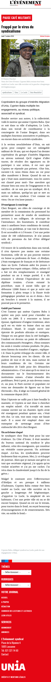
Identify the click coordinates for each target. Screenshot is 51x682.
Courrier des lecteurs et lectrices (16, 611)
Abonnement (6, 627)
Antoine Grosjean (45, 36)
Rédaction (5, 606)
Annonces (5, 632)
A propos (5, 602)
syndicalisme (7, 92)
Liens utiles (6, 615)
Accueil (4, 597)
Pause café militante (17, 17)
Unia (16, 92)
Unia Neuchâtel (36, 92)
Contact (5, 654)
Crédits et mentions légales (13, 677)
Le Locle (24, 92)
